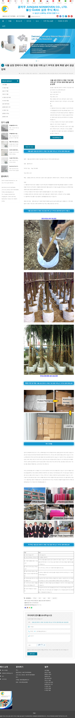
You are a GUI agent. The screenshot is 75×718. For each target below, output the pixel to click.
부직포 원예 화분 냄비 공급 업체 (49, 376)
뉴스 (37, 21)
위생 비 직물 (5, 94)
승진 (3, 26)
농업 (44, 598)
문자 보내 (32, 653)
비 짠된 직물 (5, 87)
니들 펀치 (54, 598)
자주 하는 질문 (48, 21)
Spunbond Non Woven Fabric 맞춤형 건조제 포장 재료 (14, 166)
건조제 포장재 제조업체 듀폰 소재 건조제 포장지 (14, 149)
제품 (9, 21)
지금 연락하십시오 (56, 137)
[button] (73, 46)
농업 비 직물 (5, 91)
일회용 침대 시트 (6, 107)
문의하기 (19, 667)
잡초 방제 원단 (5, 103)
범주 (24, 73)
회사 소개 (4, 667)
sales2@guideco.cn (24, 679)
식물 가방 (34, 73)
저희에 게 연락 (63, 21)
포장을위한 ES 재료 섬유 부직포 (14, 125)
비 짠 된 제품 (5, 100)
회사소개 (19, 21)
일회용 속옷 (5, 116)
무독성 (34, 598)
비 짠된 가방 (28, 73)
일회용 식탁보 (5, 113)
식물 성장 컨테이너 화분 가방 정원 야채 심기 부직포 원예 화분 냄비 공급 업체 (49, 622)
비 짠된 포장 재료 (6, 97)
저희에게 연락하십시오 (7, 673)
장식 (40, 598)
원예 (49, 598)
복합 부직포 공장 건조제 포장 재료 (14, 141)
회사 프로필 (4, 670)
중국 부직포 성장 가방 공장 (49, 218)
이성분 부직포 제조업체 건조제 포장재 (14, 158)
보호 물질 (4, 84)
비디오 (29, 21)
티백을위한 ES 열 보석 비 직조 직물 (14, 133)
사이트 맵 (4, 679)
